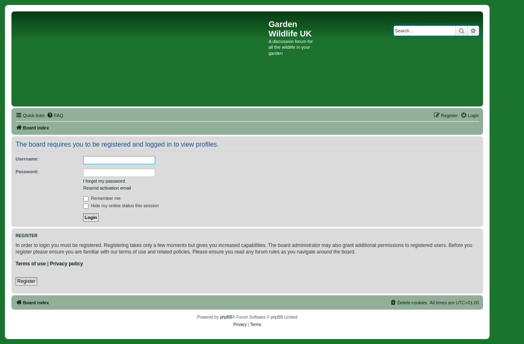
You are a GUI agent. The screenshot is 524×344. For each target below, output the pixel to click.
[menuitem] (55, 115)
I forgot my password (104, 181)
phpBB (226, 317)
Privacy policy (66, 264)
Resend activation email (107, 188)
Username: (27, 158)
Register (26, 281)
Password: (27, 171)
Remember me (102, 198)
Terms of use (31, 264)
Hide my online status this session (121, 205)
